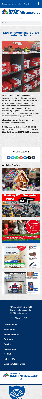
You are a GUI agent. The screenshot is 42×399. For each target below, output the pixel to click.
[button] (9, 157)
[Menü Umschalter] (21, 18)
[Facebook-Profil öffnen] (38, 3)
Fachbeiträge (10, 349)
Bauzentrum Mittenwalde (11, 4)
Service (7, 344)
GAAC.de (27, 4)
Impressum (9, 359)
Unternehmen (10, 324)
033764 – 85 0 (21, 318)
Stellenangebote (11, 335)
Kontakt (7, 354)
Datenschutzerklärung (14, 364)
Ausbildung (9, 330)
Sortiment (8, 339)
